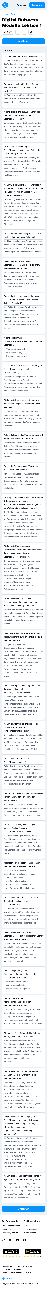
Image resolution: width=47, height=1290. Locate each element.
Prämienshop (7, 1229)
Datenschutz (28, 1266)
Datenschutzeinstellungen (12, 1272)
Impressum (6, 1269)
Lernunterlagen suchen (11, 1226)
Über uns (17, 1269)
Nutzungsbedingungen (11, 1266)
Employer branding (31, 1229)
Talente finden (29, 1226)
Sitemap (29, 1272)
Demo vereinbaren (31, 1233)
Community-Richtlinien (11, 1233)
